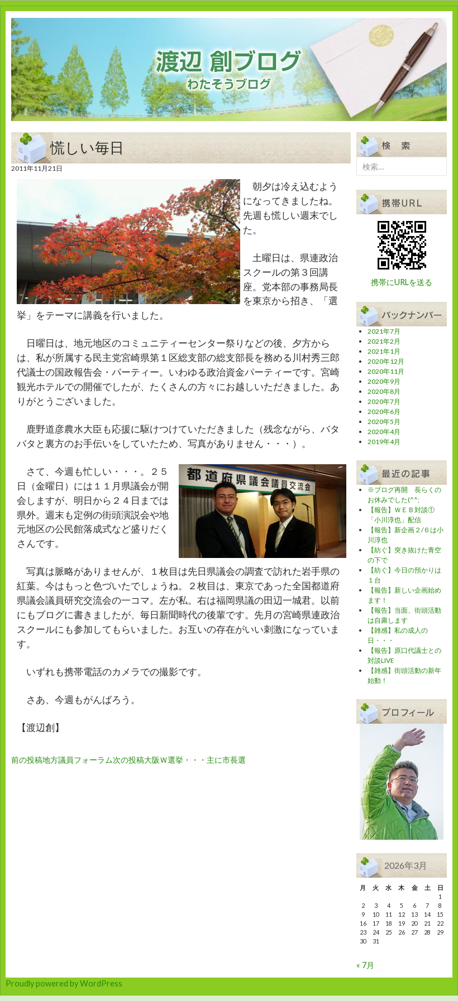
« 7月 (365, 965)
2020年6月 (384, 411)
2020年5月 (384, 421)
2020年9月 (384, 381)
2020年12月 (386, 361)
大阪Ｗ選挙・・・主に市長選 (179, 759)
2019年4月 (384, 441)
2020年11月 (386, 371)
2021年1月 (384, 351)
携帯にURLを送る (401, 282)
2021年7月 (384, 331)
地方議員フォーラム (62, 759)
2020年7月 (384, 401)
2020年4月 (384, 431)
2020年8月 (384, 391)
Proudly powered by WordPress (64, 983)
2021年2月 (384, 341)
